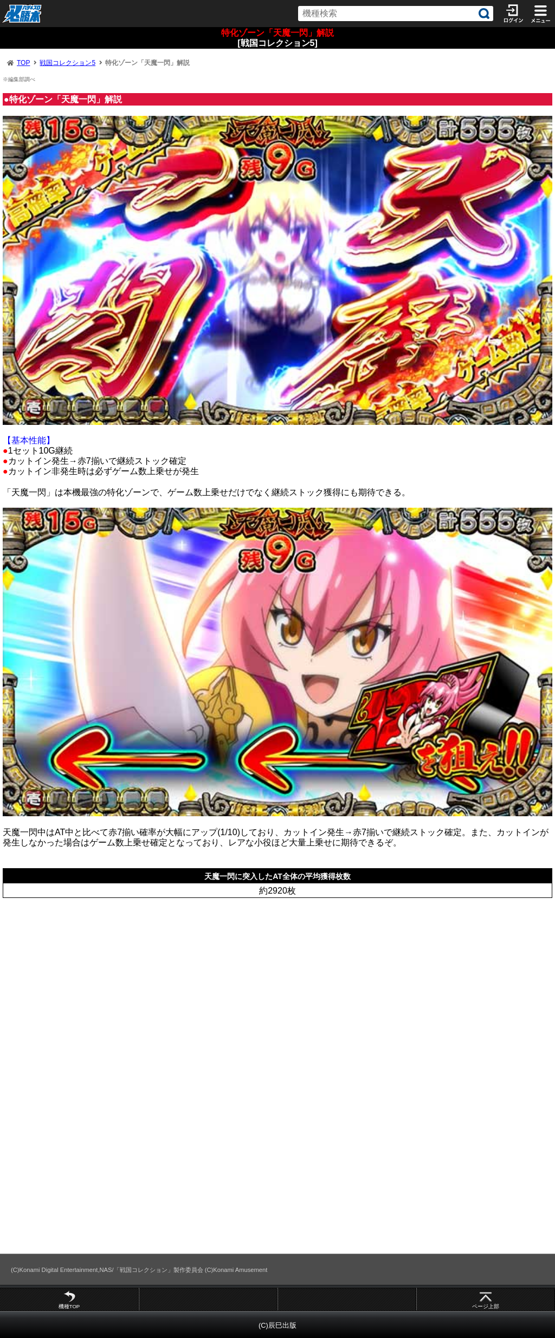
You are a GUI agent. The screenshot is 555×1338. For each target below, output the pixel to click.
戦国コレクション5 (67, 63)
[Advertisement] (277, 984)
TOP (23, 63)
